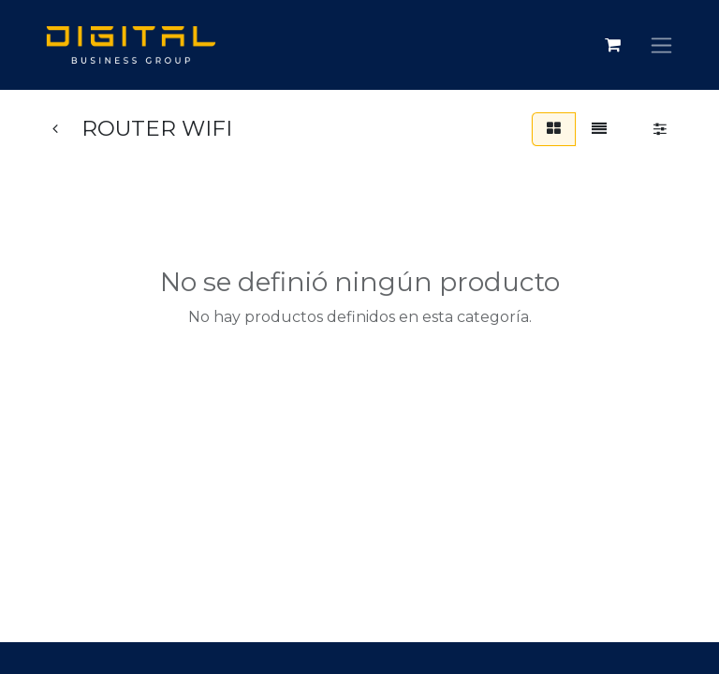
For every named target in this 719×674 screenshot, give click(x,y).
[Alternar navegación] (661, 44)
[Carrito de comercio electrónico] (612, 45)
